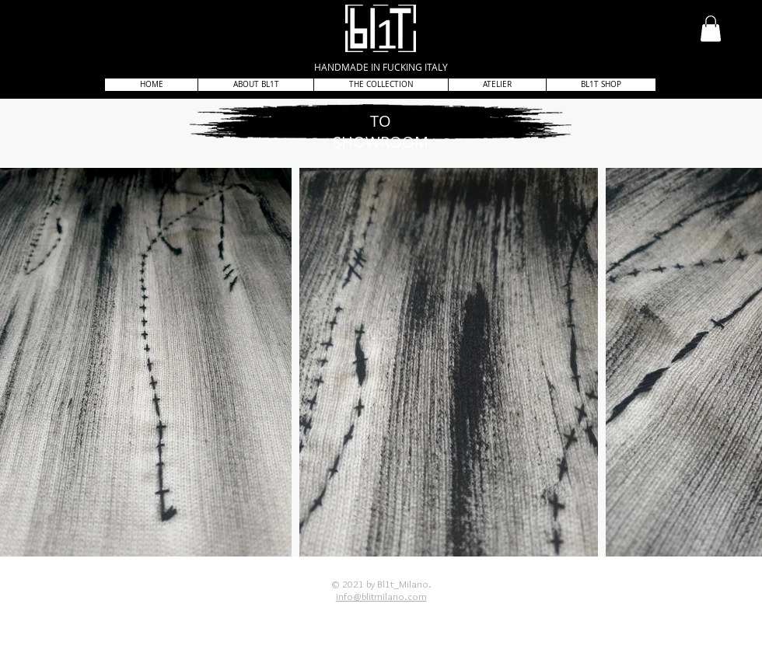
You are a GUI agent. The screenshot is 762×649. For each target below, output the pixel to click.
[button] (711, 28)
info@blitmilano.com (381, 596)
